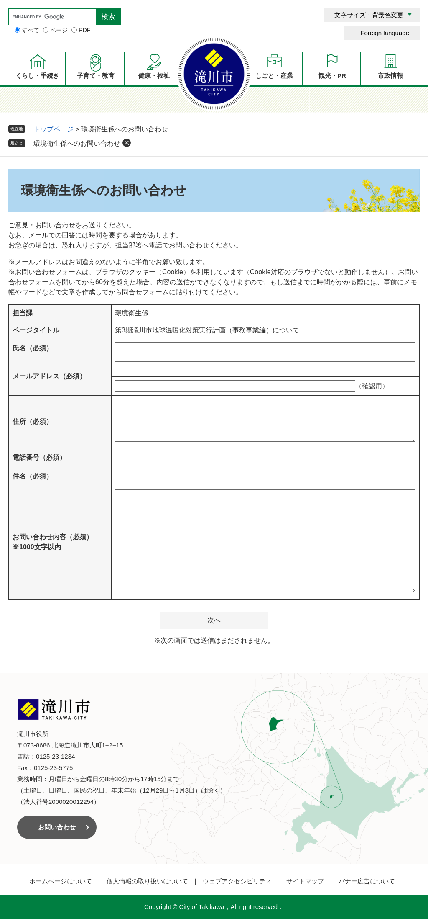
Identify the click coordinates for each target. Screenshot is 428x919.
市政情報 (390, 75)
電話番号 (39, 457)
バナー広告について (367, 881)
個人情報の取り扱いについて (147, 881)
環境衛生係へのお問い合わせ (76, 143)
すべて (30, 30)
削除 (126, 143)
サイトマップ (305, 881)
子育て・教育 (96, 75)
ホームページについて (60, 881)
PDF (84, 30)
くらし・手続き (37, 75)
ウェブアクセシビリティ (237, 881)
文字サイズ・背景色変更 (368, 14)
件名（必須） (33, 476)
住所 (33, 421)
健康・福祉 (154, 75)
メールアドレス (49, 376)
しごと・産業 (274, 75)
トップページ (53, 129)
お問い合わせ (57, 827)
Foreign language (384, 32)
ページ (59, 30)
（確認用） (372, 385)
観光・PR (332, 75)
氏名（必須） (33, 348)
